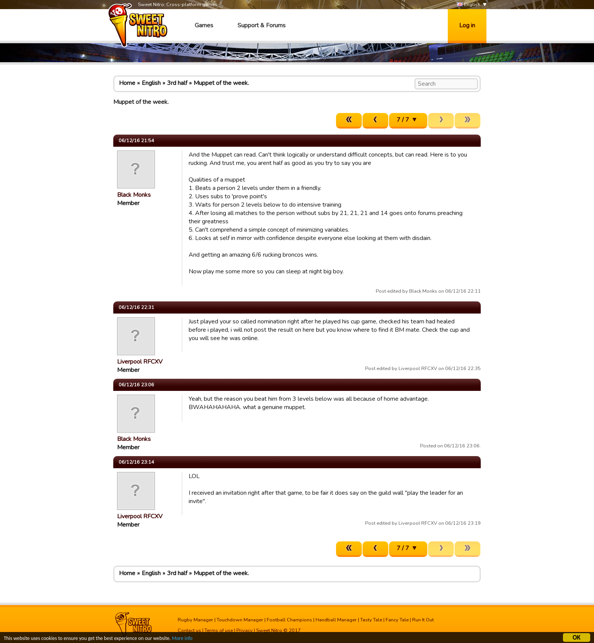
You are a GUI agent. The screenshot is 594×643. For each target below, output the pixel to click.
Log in (467, 25)
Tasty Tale (371, 619)
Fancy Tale (397, 619)
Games (204, 25)
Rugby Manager (195, 619)
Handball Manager (336, 619)
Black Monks (134, 195)
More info (182, 639)
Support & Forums (262, 25)
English (468, 4)
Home (127, 83)
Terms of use (219, 630)
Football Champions (289, 619)
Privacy (244, 630)
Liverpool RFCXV (140, 362)
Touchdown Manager (240, 619)
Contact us (189, 630)
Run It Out (423, 619)
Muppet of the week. (221, 83)
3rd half (177, 83)
